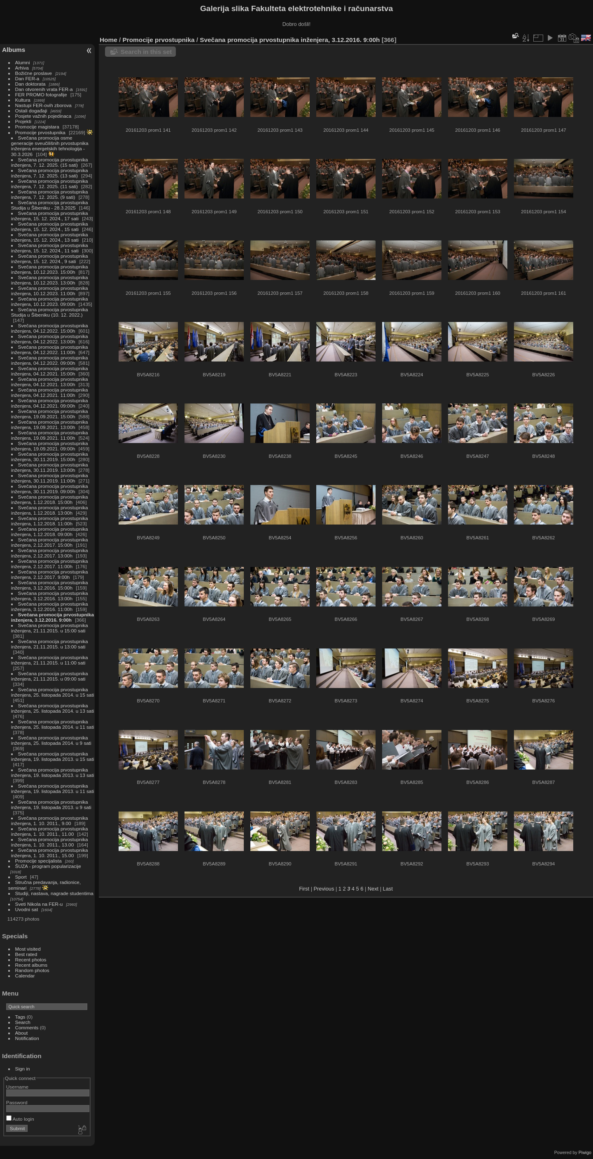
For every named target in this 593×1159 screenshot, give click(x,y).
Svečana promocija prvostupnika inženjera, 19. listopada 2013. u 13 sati (52, 772)
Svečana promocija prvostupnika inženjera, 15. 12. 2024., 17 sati (49, 215)
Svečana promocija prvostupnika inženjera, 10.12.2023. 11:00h (49, 290)
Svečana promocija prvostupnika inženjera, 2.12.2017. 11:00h (49, 563)
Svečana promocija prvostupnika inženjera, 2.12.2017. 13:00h (49, 553)
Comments (27, 1027)
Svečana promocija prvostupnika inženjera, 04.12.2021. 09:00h (49, 403)
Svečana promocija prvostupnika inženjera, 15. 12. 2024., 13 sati (49, 237)
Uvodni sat (26, 909)
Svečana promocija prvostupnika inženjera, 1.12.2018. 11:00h (49, 520)
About (21, 1032)
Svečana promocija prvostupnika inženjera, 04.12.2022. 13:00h (49, 338)
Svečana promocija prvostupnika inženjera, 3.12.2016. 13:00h (49, 595)
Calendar (25, 975)
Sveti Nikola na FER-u (39, 904)
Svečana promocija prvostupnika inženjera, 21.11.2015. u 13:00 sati (49, 644)
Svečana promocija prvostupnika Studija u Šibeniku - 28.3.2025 (49, 205)
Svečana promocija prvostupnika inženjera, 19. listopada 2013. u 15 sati (52, 756)
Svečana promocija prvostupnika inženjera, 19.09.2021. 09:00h (49, 446)
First (304, 889)
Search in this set (146, 51)
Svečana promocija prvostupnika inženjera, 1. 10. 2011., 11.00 (49, 831)
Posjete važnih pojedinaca (43, 116)
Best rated (26, 954)
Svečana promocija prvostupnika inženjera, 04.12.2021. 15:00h (49, 371)
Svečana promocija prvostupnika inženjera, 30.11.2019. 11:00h (49, 478)
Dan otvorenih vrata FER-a (44, 89)
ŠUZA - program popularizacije (48, 866)
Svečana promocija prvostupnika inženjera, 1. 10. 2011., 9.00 (49, 820)
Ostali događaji (31, 110)
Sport (21, 876)
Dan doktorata (30, 83)
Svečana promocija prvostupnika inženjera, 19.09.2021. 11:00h (49, 435)
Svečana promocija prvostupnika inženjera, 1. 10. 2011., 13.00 (49, 842)
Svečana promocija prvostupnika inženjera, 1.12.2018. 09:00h (49, 531)
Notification (27, 1038)
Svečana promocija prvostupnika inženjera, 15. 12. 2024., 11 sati (49, 248)
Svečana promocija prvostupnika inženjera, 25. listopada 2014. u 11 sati (52, 724)
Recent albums (31, 965)
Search (22, 1022)
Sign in (22, 1068)
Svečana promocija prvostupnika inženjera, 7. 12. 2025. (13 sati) (49, 173)
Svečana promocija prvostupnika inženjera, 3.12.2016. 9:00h (52, 617)
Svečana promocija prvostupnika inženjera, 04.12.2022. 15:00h (49, 328)
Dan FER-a (27, 78)
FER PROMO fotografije (41, 94)
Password (17, 1102)
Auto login (20, 1119)
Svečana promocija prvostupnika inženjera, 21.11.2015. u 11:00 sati (49, 660)
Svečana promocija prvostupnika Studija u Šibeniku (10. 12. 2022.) (49, 312)
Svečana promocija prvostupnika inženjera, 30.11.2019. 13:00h (49, 467)
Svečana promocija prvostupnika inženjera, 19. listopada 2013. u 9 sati (51, 804)
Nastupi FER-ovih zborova (43, 105)
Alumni (22, 62)
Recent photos (31, 959)
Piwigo (585, 1152)
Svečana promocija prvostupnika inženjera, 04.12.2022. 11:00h (49, 349)
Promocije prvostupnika (40, 132)
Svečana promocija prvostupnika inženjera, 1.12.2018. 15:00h (49, 499)
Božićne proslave (33, 73)
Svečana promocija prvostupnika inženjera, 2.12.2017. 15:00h (49, 542)
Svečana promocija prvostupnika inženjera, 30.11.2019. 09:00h (49, 488)
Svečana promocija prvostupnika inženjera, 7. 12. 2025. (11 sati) (49, 183)
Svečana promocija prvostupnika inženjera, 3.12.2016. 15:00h (49, 585)
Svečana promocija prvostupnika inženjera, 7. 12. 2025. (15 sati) (49, 162)
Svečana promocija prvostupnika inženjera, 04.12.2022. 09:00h (49, 360)
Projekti (23, 121)
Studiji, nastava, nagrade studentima (54, 893)
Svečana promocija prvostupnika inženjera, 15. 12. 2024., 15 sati (49, 226)
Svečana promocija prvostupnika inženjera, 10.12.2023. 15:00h (49, 269)
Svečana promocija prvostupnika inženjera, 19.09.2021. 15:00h (49, 413)
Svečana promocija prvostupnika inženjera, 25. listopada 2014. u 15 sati (52, 692)
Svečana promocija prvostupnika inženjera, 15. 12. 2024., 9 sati (49, 258)
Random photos (32, 970)
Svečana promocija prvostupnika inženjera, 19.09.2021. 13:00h (49, 424)
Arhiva (22, 67)
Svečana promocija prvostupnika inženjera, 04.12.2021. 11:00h (49, 392)
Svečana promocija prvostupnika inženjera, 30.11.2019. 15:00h (49, 456)
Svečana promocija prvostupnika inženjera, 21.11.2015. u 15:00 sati (49, 628)
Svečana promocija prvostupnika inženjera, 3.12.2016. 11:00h (49, 606)
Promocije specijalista (38, 860)
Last (388, 889)
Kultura (22, 100)
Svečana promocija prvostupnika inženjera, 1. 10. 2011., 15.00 (49, 852)
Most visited (28, 948)
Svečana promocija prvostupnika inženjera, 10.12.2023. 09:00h (49, 301)
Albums (13, 49)
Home (108, 39)
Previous (324, 889)
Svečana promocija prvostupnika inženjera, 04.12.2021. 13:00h (49, 381)
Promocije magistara (37, 126)
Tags (20, 1016)
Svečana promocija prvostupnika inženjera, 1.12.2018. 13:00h (49, 510)
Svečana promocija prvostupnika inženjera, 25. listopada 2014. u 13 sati (52, 708)
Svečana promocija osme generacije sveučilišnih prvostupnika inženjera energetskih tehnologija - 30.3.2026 (50, 146)
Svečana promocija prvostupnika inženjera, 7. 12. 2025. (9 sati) (49, 194)
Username (17, 1086)
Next (373, 889)
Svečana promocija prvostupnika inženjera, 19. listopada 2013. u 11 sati (52, 788)
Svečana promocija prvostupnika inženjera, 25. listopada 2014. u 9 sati (51, 740)
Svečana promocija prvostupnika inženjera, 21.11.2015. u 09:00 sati (49, 676)
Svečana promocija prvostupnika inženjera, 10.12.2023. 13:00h (49, 280)
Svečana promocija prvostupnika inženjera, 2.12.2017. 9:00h (49, 574)
